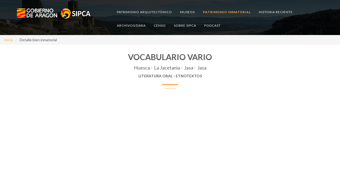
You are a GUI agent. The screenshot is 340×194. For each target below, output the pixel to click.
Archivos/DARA (131, 25)
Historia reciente (276, 12)
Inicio (8, 39)
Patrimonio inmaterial (227, 12)
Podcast (212, 25)
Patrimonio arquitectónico (144, 12)
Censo (160, 25)
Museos (187, 12)
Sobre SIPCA (185, 25)
